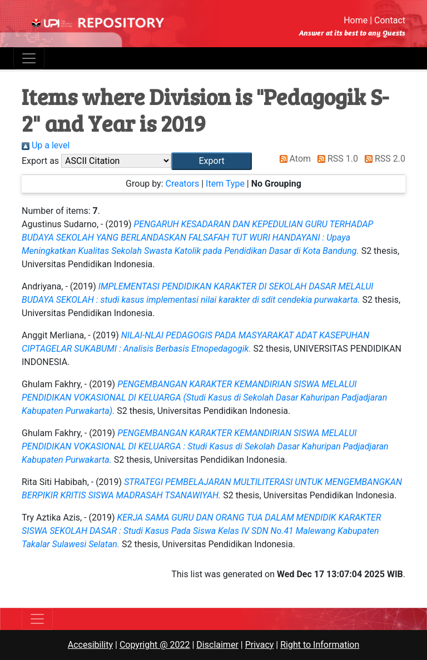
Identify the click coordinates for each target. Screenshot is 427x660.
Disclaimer (217, 644)
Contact (389, 20)
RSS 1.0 (335, 158)
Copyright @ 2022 (155, 644)
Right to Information (319, 644)
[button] (211, 161)
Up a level (45, 145)
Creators (182, 183)
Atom (293, 158)
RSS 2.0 (382, 158)
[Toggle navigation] (28, 58)
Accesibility (90, 644)
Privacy (259, 644)
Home (356, 20)
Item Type (225, 183)
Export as (40, 161)
